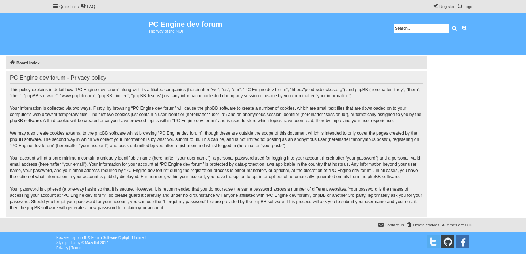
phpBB (82, 238)
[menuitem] (87, 6)
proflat (70, 243)
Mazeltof (92, 243)
